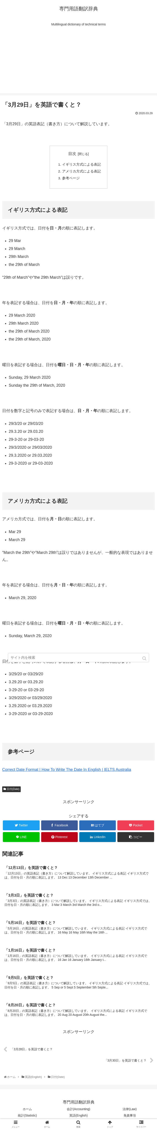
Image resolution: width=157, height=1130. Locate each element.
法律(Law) (130, 1111)
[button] (144, 658)
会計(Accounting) (78, 1111)
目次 (72, 153)
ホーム (27, 1111)
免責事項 (130, 1117)
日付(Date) (13, 790)
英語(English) (78, 1117)
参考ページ (71, 179)
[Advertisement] (78, 62)
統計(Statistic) (27, 1117)
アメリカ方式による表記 (81, 172)
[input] (78, 657)
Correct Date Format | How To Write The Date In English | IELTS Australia (66, 770)
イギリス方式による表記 (81, 165)
